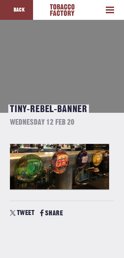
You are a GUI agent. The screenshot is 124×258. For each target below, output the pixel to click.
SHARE (51, 213)
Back (19, 10)
